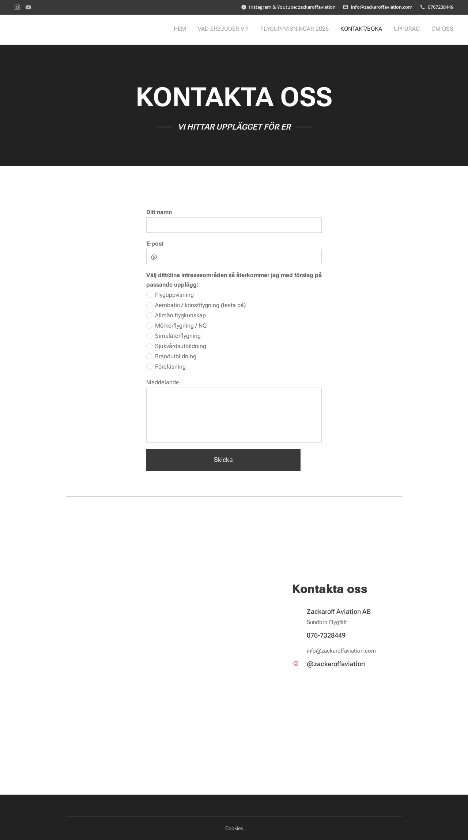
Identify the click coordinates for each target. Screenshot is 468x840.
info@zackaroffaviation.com (381, 7)
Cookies (234, 828)
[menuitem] (397, 29)
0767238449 (440, 7)
